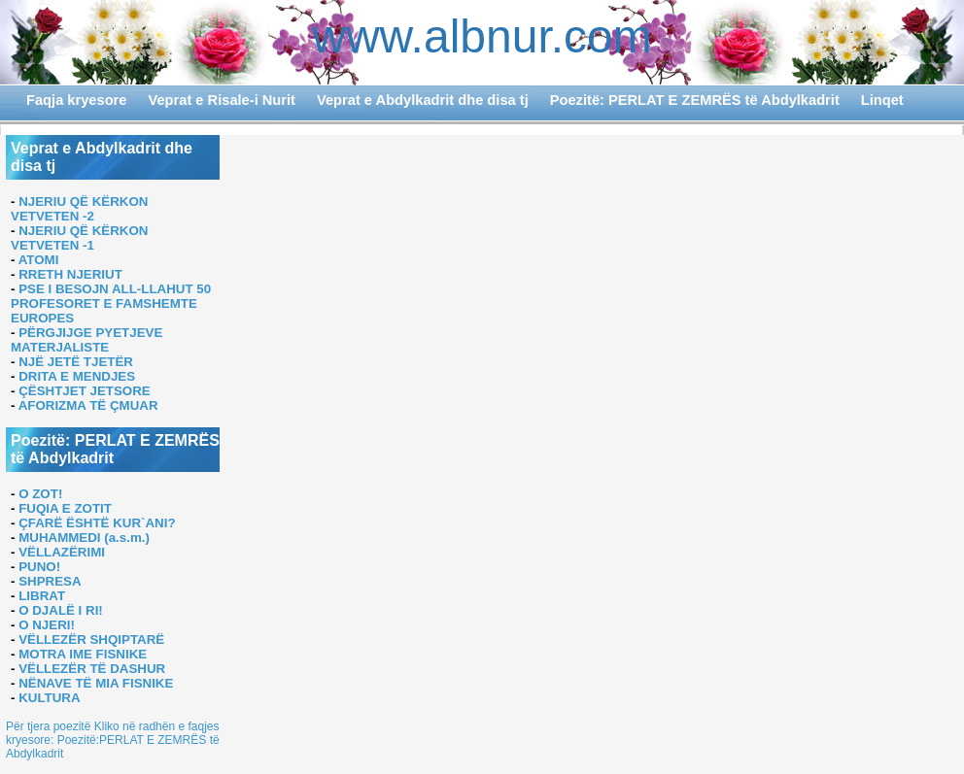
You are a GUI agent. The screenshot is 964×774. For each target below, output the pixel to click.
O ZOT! (40, 494)
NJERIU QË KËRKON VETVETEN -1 (79, 237)
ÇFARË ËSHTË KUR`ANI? (96, 523)
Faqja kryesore (76, 100)
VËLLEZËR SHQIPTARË (91, 639)
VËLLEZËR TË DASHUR (91, 668)
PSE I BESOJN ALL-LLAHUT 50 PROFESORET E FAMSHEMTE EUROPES (111, 303)
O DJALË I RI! (60, 610)
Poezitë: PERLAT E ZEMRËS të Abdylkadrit (695, 100)
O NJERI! (46, 625)
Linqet (882, 100)
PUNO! (39, 566)
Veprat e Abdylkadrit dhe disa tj (423, 100)
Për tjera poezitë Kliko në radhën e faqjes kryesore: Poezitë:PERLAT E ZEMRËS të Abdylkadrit (113, 740)
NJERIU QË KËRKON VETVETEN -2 (79, 208)
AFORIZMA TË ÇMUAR (88, 405)
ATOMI (38, 259)
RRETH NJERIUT (70, 274)
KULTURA (49, 697)
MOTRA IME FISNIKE (82, 654)
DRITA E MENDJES (76, 376)
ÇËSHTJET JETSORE (84, 391)
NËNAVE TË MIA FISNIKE (95, 683)
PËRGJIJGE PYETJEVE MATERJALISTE (86, 339)
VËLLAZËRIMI (61, 552)
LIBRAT (41, 596)
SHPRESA (49, 581)
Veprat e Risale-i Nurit (221, 100)
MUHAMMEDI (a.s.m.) (84, 537)
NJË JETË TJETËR (75, 361)
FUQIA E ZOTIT (65, 508)
